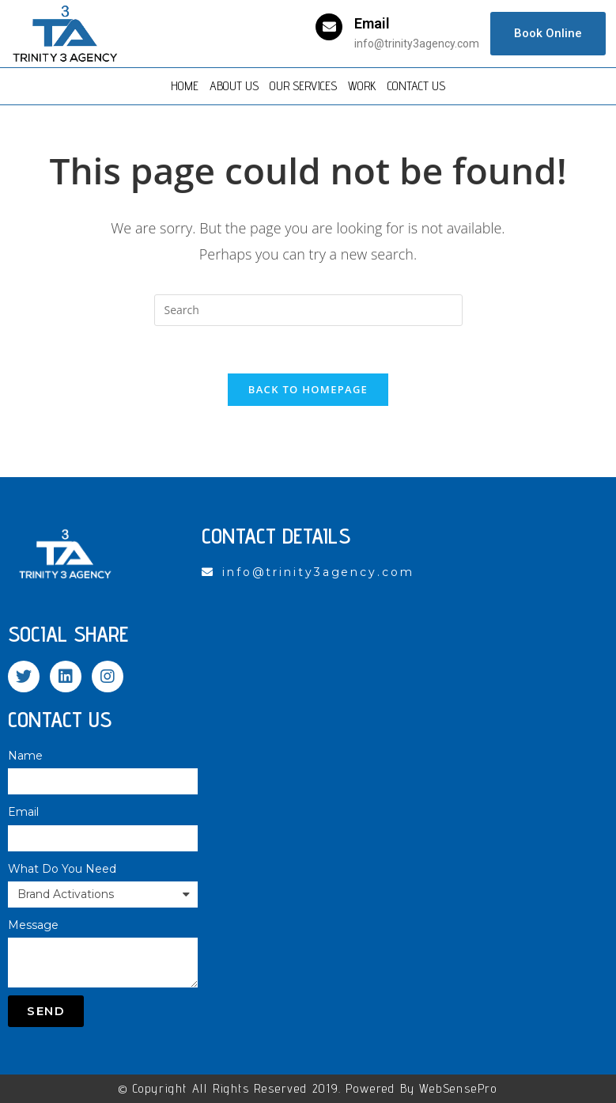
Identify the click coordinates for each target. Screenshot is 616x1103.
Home (184, 85)
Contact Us (416, 85)
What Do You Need (62, 869)
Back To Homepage (308, 389)
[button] (548, 33)
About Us (234, 85)
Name (25, 756)
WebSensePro (458, 1088)
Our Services (303, 85)
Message (33, 925)
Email (372, 23)
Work (362, 85)
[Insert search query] (308, 310)
